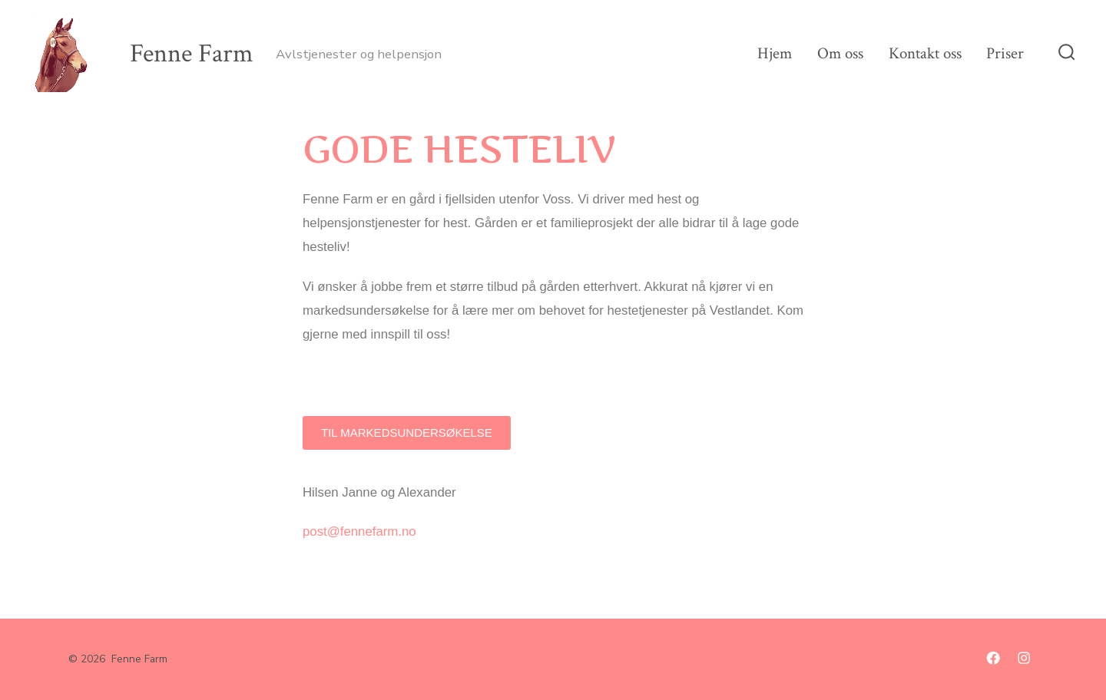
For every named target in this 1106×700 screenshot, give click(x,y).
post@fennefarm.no (359, 531)
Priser (1005, 53)
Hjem (774, 53)
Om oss (840, 53)
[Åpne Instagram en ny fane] (1024, 658)
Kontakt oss (925, 53)
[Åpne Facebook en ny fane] (993, 658)
